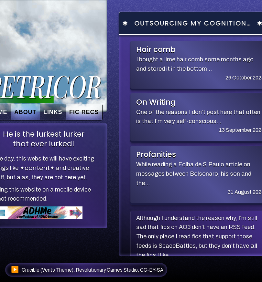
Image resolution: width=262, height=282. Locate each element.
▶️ (15, 269)
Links (52, 112)
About (25, 112)
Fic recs (84, 112)
